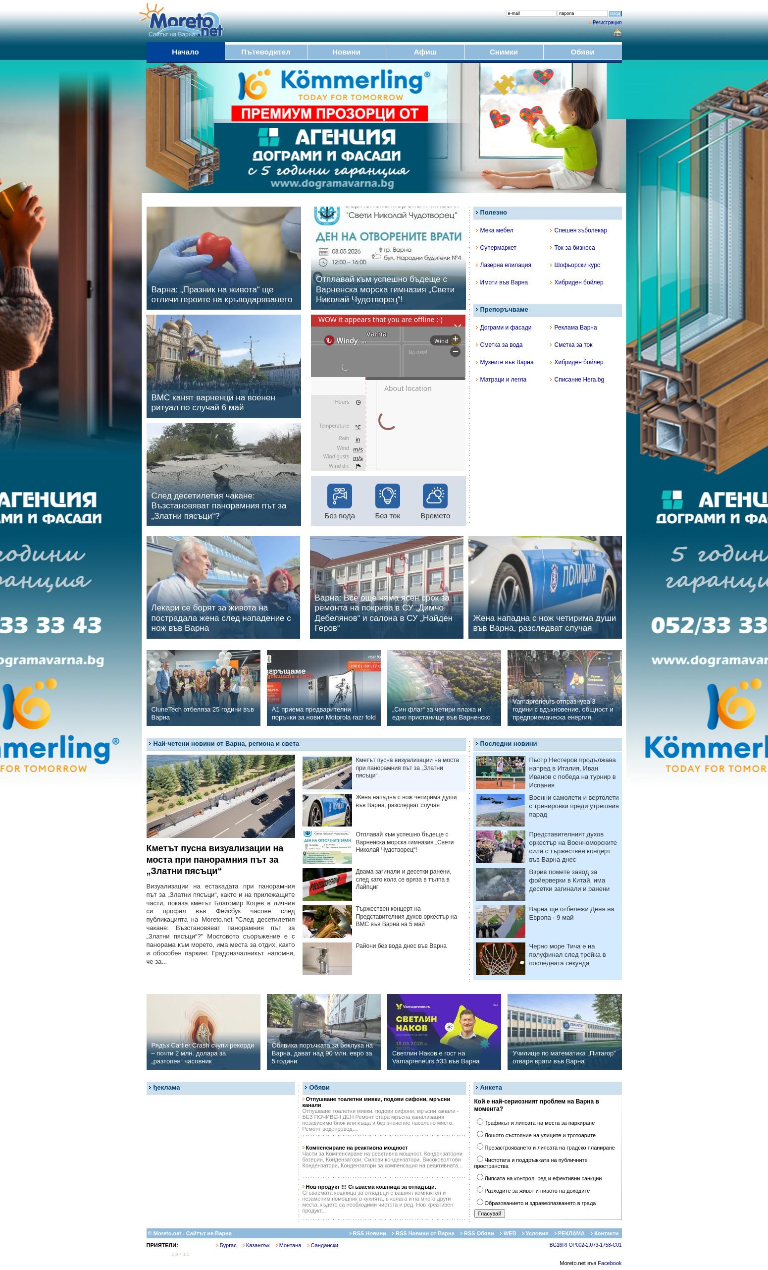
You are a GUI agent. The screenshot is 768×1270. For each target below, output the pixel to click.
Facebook (609, 1263)
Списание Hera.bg (577, 379)
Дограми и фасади (504, 327)
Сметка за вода (499, 344)
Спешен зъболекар (579, 230)
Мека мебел (494, 230)
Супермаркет (496, 247)
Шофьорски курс (575, 265)
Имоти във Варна (502, 282)
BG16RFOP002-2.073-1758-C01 (586, 1245)
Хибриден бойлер (577, 282)
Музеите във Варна (505, 362)
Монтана (289, 1245)
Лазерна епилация (503, 265)
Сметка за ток (571, 344)
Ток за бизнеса (572, 247)
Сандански (322, 1245)
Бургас (226, 1245)
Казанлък (256, 1245)
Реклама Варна (573, 327)
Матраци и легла (501, 379)
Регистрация (607, 22)
